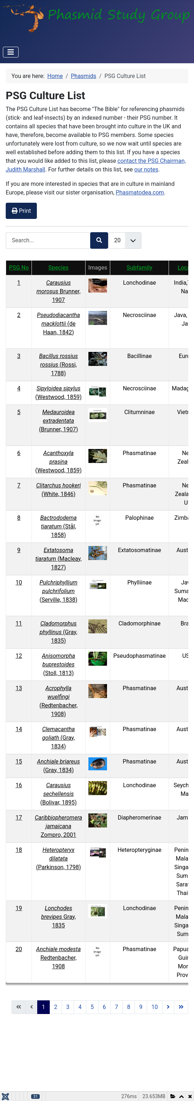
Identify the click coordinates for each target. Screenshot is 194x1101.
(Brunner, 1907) (58, 421)
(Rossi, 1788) (58, 365)
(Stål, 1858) (58, 526)
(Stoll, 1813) (58, 664)
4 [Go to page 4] (80, 1007)
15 (19, 761)
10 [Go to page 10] (154, 1007)
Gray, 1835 (58, 917)
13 (19, 688)
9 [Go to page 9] (140, 1007)
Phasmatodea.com (140, 192)
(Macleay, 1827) (58, 559)
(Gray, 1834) (58, 738)
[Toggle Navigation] (11, 52)
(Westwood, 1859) (58, 462)
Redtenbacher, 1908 (58, 958)
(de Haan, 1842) (58, 324)
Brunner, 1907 (59, 291)
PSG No (19, 267)
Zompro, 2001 (58, 826)
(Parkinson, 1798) (58, 859)
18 (19, 850)
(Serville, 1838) (58, 591)
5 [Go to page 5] (92, 1007)
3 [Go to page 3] (67, 1007)
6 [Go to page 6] (104, 1007)
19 (19, 908)
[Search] (99, 240)
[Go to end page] (181, 1007)
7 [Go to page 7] (116, 1007)
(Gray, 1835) (58, 632)
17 (19, 817)
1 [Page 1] (43, 1007)
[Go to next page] (168, 1007)
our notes (146, 169)
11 (19, 623)
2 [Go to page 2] (55, 1007)
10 (19, 582)
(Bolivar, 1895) (58, 794)
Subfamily (139, 267)
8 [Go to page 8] (128, 1007)
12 (19, 655)
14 (19, 729)
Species (58, 267)
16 (19, 785)
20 (19, 949)
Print (21, 210)
